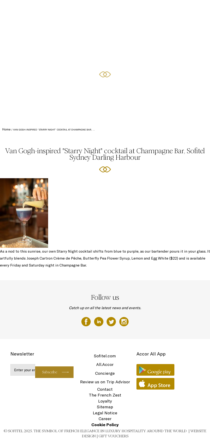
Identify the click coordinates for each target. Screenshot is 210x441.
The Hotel (85, 8)
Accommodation (104, 8)
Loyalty (105, 401)
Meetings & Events (163, 8)
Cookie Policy (105, 424)
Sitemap (105, 406)
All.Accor (105, 364)
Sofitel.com (105, 356)
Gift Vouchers (113, 436)
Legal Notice (105, 413)
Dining (143, 8)
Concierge (105, 373)
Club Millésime (126, 8)
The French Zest (105, 395)
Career (105, 418)
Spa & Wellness (188, 8)
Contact (105, 389)
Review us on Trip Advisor (105, 381)
